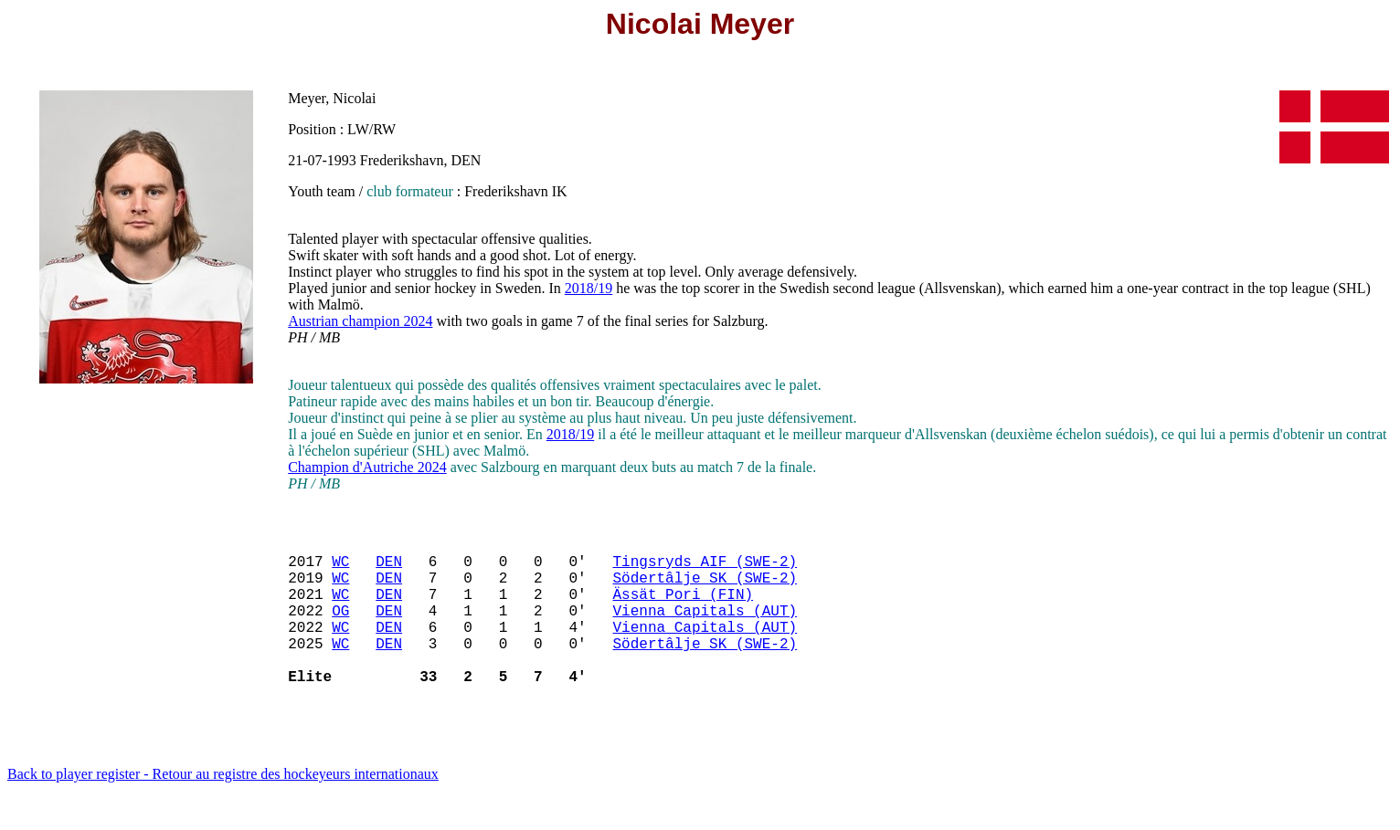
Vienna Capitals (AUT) (704, 628)
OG (340, 628)
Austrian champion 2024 (360, 321)
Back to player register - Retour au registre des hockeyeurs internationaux (223, 806)
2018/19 (588, 288)
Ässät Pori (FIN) (682, 608)
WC (340, 568)
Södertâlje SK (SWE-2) (704, 588)
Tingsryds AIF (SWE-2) (704, 568)
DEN (389, 568)
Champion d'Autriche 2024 (367, 467)
